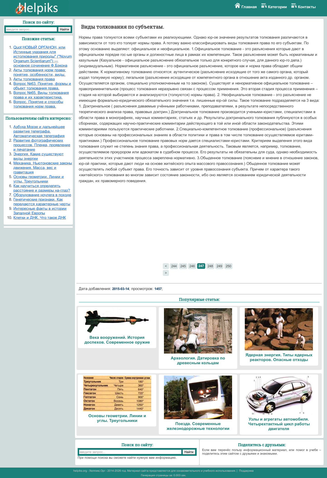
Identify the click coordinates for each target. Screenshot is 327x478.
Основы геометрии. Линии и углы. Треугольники (38, 179)
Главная (249, 7)
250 (228, 266)
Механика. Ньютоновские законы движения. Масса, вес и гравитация (42, 167)
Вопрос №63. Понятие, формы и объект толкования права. (42, 86)
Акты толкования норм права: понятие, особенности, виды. (39, 72)
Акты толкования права (34, 79)
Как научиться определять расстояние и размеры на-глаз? (41, 188)
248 (210, 266)
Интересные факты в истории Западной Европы (40, 210)
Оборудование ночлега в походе (42, 195)
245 (183, 266)
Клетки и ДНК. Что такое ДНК (39, 217)
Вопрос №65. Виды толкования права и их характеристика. (41, 95)
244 (174, 266)
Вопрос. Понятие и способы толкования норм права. (38, 104)
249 (219, 266)
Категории (277, 7)
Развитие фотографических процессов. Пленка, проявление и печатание (41, 145)
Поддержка (246, 470)
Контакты (307, 7)
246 (192, 266)
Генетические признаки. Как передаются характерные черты (41, 201)
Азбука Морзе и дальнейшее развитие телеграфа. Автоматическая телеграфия (39, 131)
